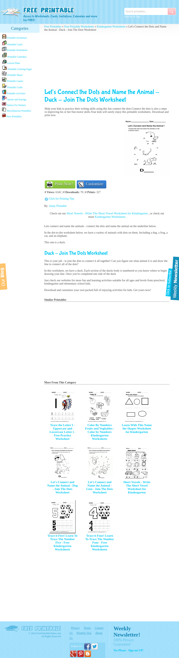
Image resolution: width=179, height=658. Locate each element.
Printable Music (12, 74)
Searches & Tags (132, 16)
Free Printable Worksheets (79, 26)
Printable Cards (12, 43)
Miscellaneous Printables (16, 110)
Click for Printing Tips (61, 198)
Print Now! (64, 184)
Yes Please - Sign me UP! (128, 650)
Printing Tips (84, 633)
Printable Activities (13, 92)
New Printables (12, 115)
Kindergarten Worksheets (111, 26)
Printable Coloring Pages (17, 68)
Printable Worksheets (15, 49)
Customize (94, 184)
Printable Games (12, 80)
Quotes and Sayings (14, 98)
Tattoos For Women (14, 104)
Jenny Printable (58, 205)
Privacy (75, 627)
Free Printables (52, 26)
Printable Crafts (12, 86)
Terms (87, 627)
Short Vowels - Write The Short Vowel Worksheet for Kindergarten (108, 213)
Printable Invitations (14, 36)
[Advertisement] (20, 182)
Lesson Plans (11, 62)
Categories (20, 28)
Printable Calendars (14, 55)
